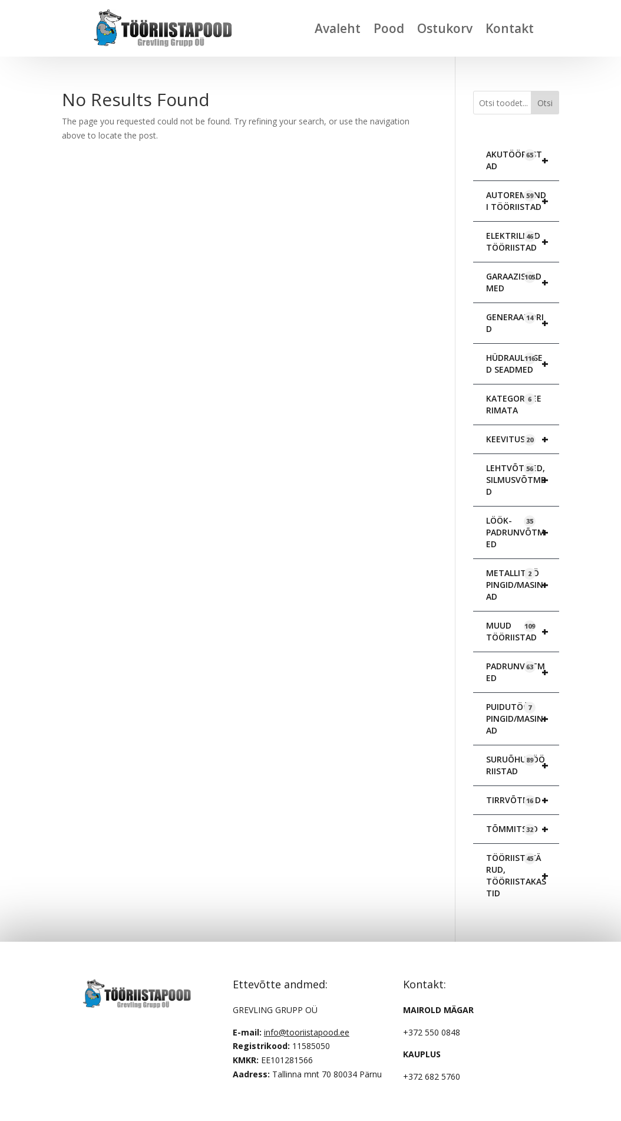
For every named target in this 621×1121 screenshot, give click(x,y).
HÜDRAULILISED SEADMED (522, 364)
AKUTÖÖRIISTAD (522, 160)
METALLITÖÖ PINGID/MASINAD (522, 585)
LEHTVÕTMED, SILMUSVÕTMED (522, 480)
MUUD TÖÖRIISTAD (522, 632)
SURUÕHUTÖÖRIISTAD (522, 765)
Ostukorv (445, 28)
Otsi (545, 103)
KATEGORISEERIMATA (513, 404)
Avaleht (338, 28)
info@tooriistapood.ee (306, 1032)
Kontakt (509, 28)
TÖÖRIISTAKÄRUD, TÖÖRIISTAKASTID (522, 876)
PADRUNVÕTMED (522, 672)
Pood (389, 28)
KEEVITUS (522, 439)
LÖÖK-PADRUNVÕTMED (522, 532)
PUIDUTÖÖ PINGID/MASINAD (522, 719)
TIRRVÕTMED (522, 800)
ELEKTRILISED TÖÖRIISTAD (522, 242)
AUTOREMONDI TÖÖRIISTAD (522, 201)
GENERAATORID (522, 323)
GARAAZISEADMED (522, 282)
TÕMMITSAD (522, 829)
